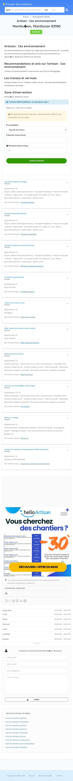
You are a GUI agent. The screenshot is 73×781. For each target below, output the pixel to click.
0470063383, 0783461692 (15, 588)
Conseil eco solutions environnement (35, 464)
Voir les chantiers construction (17, 740)
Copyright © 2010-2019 (16, 776)
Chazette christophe (28, 234)
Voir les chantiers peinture (16, 718)
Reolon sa (24, 438)
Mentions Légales (45, 776)
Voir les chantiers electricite (16, 733)
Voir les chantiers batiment (16, 747)
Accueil (26, 17)
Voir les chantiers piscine (15, 736)
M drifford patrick (27, 291)
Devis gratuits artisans (41, 17)
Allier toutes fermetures (30, 342)
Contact (59, 776)
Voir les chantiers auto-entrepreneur (20, 743)
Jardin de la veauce (28, 317)
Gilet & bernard (27, 374)
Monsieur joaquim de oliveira (32, 266)
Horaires (37, 643)
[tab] (36, 182)
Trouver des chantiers (17, 4)
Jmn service (25, 406)
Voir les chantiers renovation (17, 722)
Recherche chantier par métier (18, 713)
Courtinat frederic (28, 202)
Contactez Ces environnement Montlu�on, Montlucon (40, 651)
